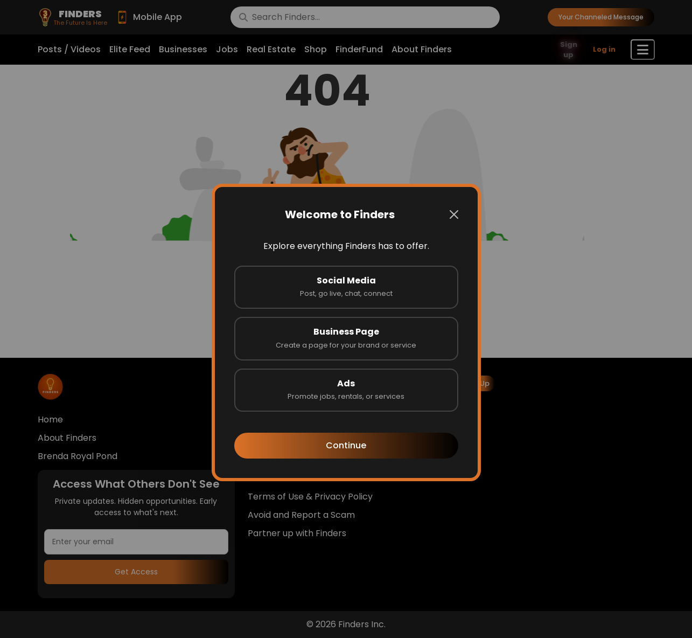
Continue (346, 445)
